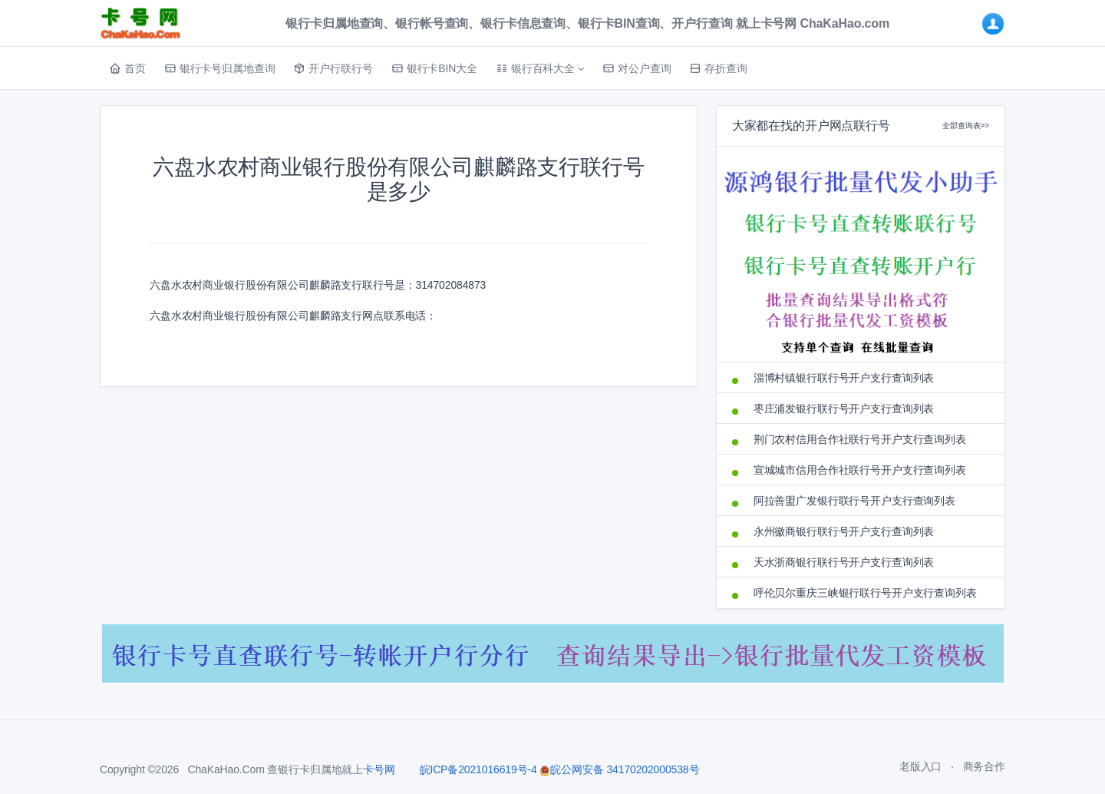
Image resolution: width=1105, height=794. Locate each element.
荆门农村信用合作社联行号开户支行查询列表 (860, 439)
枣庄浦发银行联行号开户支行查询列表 (844, 408)
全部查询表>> (965, 125)
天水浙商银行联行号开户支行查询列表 (844, 562)
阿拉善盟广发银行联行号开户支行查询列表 (854, 501)
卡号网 (379, 769)
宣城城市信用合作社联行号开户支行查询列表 (860, 470)
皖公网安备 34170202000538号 (619, 769)
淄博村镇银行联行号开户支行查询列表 (844, 378)
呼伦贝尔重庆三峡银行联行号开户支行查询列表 (865, 593)
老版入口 (920, 766)
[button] (540, 68)
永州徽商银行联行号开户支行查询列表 (844, 531)
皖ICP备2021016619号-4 (478, 769)
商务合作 (984, 766)
